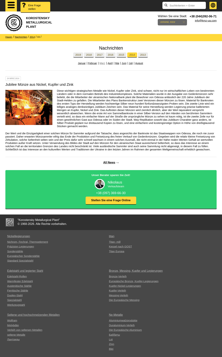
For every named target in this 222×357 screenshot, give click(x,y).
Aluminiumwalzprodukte (123, 320)
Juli (131, 63)
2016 (110, 54)
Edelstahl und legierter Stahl (25, 270)
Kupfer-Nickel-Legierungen (125, 285)
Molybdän (13, 325)
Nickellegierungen (18, 236)
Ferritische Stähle (17, 290)
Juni (124, 63)
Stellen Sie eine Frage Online (111, 200)
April (110, 63)
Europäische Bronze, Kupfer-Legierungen (133, 281)
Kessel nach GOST (120, 246)
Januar (82, 63)
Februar (92, 63)
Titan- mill (114, 241)
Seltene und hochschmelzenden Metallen (33, 314)
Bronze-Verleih (118, 276)
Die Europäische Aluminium (125, 329)
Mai (117, 63)
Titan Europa (116, 251)
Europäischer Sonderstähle (23, 255)
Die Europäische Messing (124, 299)
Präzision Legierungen (20, 246)
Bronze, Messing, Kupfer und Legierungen (136, 270)
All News (109, 162)
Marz (102, 63)
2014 (132, 54)
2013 (143, 54)
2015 (121, 54)
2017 (99, 54)
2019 (78, 54)
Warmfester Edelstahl (20, 281)
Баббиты (114, 334)
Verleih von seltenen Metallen (24, 329)
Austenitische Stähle (19, 285)
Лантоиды (13, 339)
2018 (89, 54)
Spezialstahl (14, 299)
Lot (111, 339)
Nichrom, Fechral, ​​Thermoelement (27, 241)
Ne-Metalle (116, 314)
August (139, 63)
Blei (111, 348)
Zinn (111, 344)
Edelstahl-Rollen (17, 276)
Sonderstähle (15, 251)
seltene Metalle (16, 334)
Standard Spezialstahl (20, 260)
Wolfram (12, 320)
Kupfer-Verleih (117, 290)
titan (111, 236)
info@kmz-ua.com (206, 20)
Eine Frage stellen (35, 7)
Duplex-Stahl (15, 295)
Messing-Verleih (118, 295)
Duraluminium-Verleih (122, 325)
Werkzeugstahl (16, 304)
